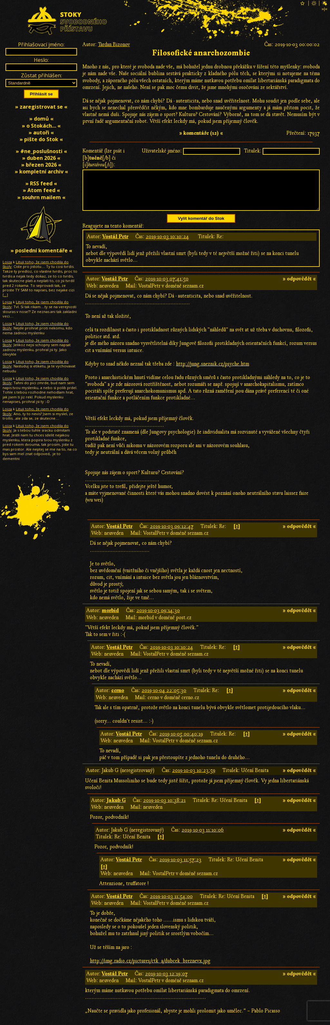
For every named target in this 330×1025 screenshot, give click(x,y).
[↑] (236, 534)
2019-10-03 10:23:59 (193, 778)
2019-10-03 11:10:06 (202, 838)
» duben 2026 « (41, 157)
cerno (117, 698)
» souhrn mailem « (41, 197)
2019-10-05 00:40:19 (181, 742)
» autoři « (41, 132)
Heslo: (41, 59)
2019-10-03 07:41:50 (167, 286)
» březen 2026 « (41, 164)
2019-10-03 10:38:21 (164, 808)
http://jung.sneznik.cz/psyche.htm (212, 372)
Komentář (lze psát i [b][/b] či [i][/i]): (103, 157)
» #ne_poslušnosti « (41, 151)
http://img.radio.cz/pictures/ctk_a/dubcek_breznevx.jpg (150, 968)
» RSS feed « (41, 183)
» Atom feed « (41, 190)
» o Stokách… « (41, 125)
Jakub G (116, 808)
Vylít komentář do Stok (201, 226)
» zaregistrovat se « (41, 106)
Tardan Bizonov (114, 44)
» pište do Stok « (41, 139)
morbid (110, 618)
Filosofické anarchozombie (201, 53)
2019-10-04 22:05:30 (163, 698)
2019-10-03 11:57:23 (180, 867)
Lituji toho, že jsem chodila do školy (36, 264)
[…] (5, 294)
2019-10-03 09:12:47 (171, 534)
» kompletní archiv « (41, 171)
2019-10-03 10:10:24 (167, 244)
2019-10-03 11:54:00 (171, 904)
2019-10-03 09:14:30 (158, 618)
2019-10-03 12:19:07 (166, 981)
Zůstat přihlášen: (41, 75)
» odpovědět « (299, 286)
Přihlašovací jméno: (41, 44)
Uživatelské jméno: (162, 151)
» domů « (41, 118)
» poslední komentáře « (41, 250)
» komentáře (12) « (201, 133)
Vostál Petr (115, 244)
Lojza (7, 261)
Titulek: (252, 151)
